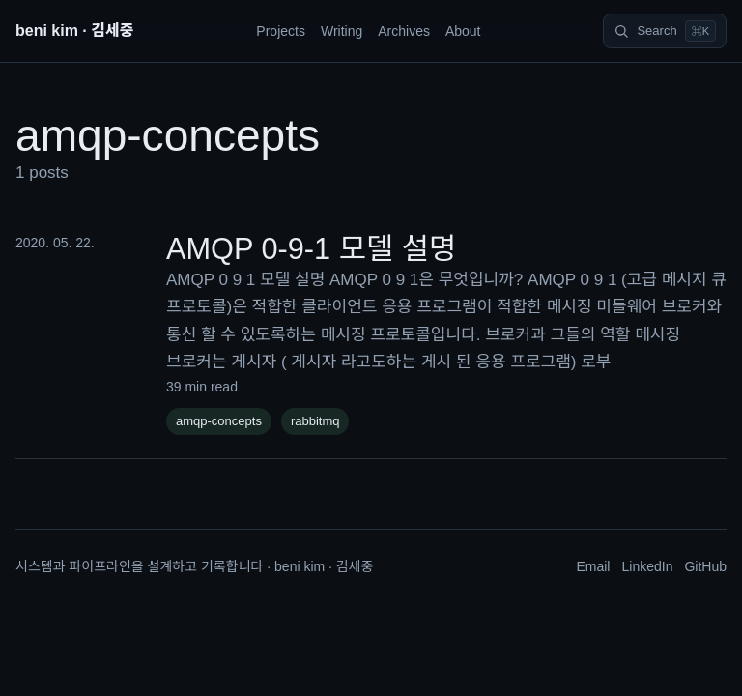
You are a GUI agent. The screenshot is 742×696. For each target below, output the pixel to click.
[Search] (665, 31)
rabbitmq (315, 421)
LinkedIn (646, 566)
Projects (280, 31)
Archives (404, 31)
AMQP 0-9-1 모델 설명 (311, 249)
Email (593, 566)
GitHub (705, 566)
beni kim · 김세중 (74, 30)
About (463, 31)
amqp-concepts (219, 421)
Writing (341, 31)
